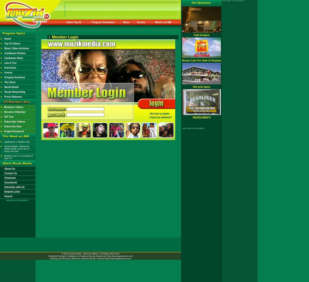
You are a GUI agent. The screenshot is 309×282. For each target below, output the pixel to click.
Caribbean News (13, 58)
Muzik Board (11, 87)
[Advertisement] (17, 215)
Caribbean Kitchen (15, 53)
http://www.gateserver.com (120, 256)
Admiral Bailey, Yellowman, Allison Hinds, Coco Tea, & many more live (17, 148)
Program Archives (14, 77)
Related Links (12, 191)
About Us (9, 168)
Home (7, 38)
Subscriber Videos (14, 121)
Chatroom (10, 178)
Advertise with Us (14, 187)
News (126, 22)
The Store (9, 82)
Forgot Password (14, 131)
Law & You (10, 63)
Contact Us (10, 173)
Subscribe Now (12, 126)
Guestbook (10, 182)
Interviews (10, 67)
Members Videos (13, 107)
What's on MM (163, 22)
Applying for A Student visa (17, 142)
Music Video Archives (16, 48)
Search (8, 196)
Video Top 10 (73, 22)
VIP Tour (9, 117)
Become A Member (15, 112)
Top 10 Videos (12, 43)
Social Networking (14, 92)
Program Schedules (103, 22)
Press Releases (13, 96)
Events (141, 22)
